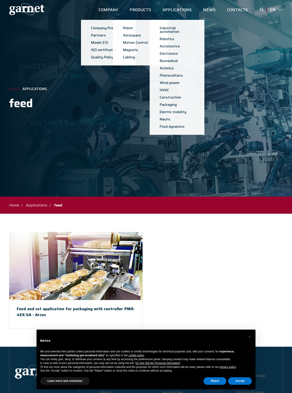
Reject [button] (215, 381)
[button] (249, 337)
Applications (34, 89)
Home (14, 205)
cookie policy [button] (136, 355)
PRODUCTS (140, 10)
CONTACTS (237, 10)
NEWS (209, 10)
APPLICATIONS (177, 10)
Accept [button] (240, 381)
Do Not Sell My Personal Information (158, 363)
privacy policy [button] (227, 367)
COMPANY (108, 10)
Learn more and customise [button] (64, 381)
